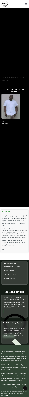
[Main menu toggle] (26, 4)
